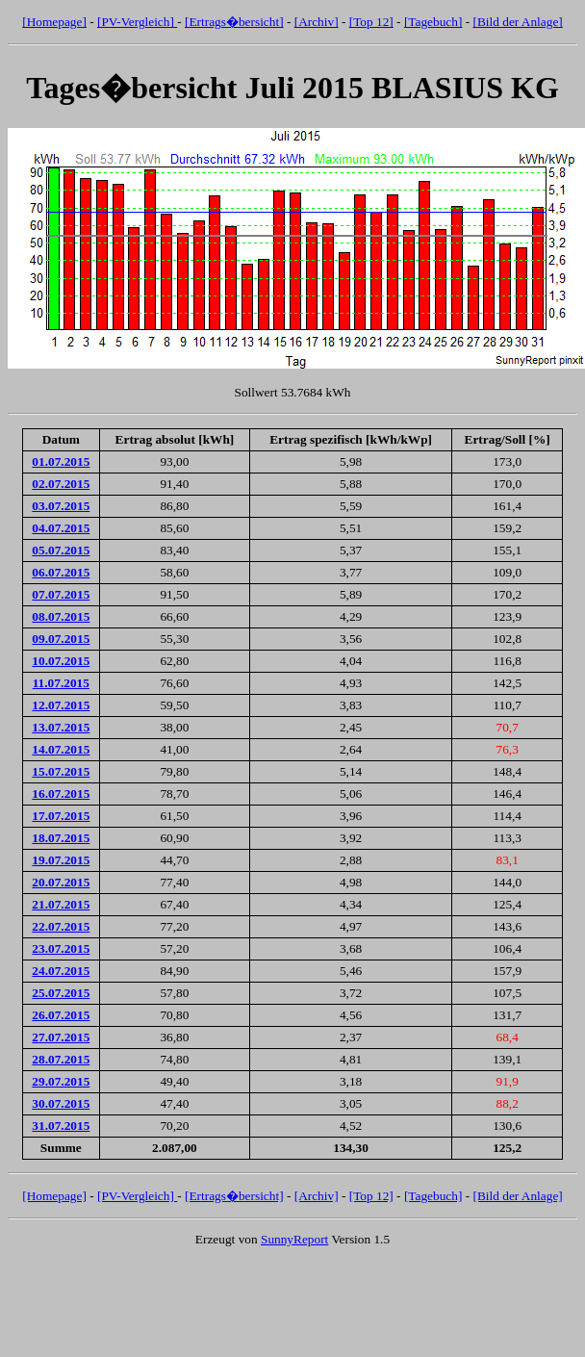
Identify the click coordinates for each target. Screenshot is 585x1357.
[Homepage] (54, 21)
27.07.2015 (60, 1037)
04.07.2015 (60, 528)
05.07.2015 (60, 550)
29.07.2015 (60, 1081)
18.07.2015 (60, 838)
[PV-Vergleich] (137, 21)
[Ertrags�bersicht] (234, 21)
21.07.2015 (60, 904)
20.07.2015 (60, 882)
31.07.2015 (60, 1125)
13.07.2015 (60, 727)
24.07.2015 (60, 970)
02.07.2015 (60, 483)
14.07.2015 (60, 749)
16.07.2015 (60, 793)
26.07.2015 (60, 1015)
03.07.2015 (60, 506)
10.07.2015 (60, 660)
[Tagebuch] (433, 21)
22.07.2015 (60, 926)
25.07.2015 (60, 993)
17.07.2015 (60, 815)
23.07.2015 (60, 948)
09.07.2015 (60, 638)
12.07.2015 (60, 705)
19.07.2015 (60, 860)
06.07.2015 (60, 572)
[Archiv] (316, 21)
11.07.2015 (61, 683)
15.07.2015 (60, 771)
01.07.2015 (60, 461)
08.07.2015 (60, 616)
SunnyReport (294, 1239)
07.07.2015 (60, 594)
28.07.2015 (60, 1059)
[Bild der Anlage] (517, 21)
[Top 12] (371, 21)
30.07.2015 (60, 1103)
